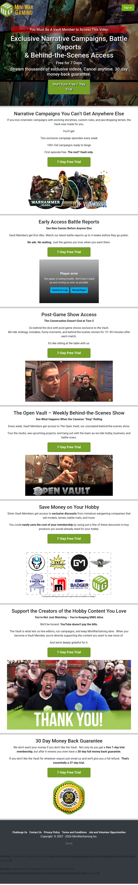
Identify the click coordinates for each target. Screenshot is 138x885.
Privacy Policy (52, 832)
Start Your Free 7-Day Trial (69, 86)
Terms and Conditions (74, 832)
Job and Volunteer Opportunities (107, 832)
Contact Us (35, 832)
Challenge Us (19, 832)
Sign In (128, 7)
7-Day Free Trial (69, 162)
